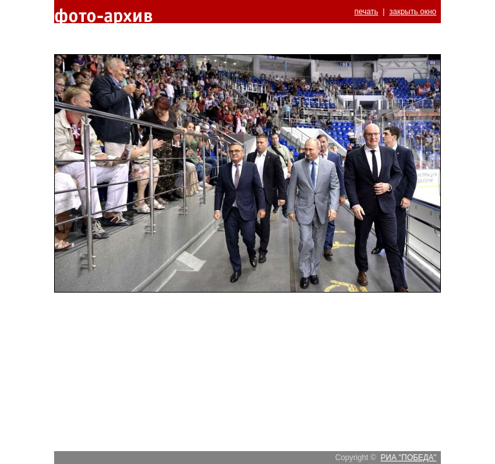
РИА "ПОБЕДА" (408, 457)
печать (366, 11)
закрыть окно (412, 11)
